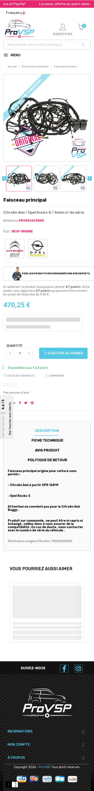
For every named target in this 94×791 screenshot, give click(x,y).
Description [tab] (47, 431)
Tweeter (25, 403)
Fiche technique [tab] (47, 440)
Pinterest (32, 403)
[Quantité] (19, 353)
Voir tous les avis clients (10, 418)
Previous (4, 178)
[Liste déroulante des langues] (16, 13)
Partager (20, 403)
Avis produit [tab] (47, 450)
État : (7, 231)
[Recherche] (47, 44)
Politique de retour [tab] (47, 460)
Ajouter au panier (63, 353)
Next (90, 178)
